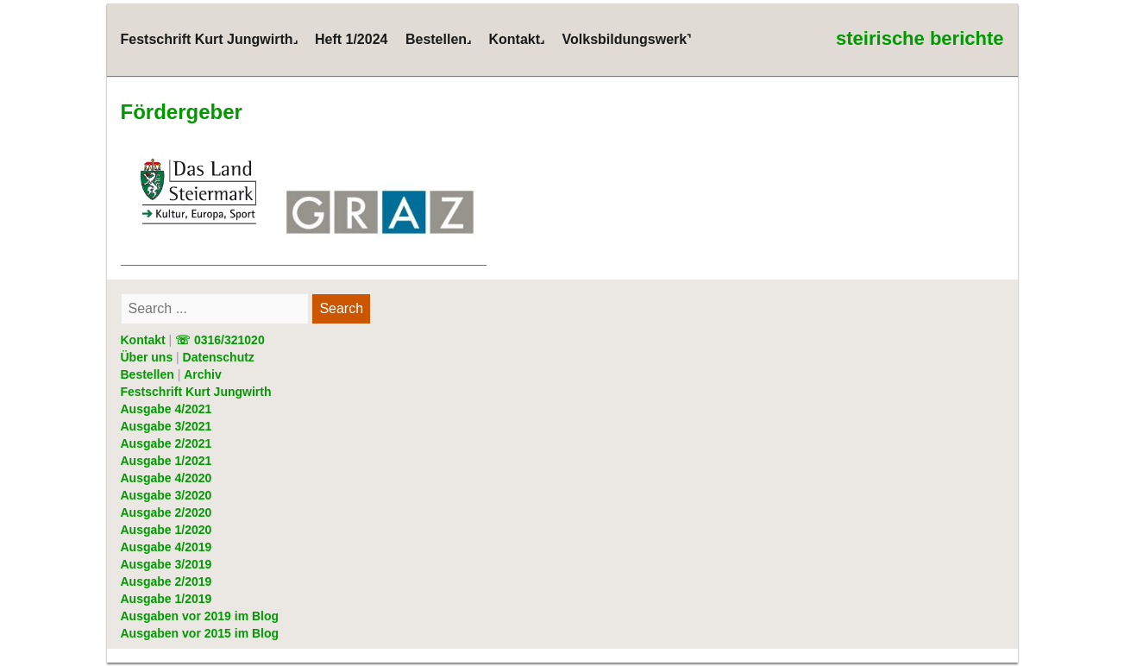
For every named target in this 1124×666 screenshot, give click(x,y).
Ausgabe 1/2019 (166, 599)
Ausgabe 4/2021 (166, 409)
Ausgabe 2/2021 (166, 443)
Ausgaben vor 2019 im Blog (200, 616)
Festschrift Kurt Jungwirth (196, 392)
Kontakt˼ (517, 39)
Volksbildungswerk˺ (627, 39)
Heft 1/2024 (351, 39)
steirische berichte (919, 38)
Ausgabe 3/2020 (166, 495)
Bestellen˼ (438, 39)
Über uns (147, 357)
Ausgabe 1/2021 (166, 461)
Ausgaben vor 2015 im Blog (200, 633)
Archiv (203, 374)
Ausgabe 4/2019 (166, 547)
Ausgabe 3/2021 (166, 426)
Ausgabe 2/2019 (166, 581)
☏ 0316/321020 (220, 340)
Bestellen (147, 374)
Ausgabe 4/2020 (166, 478)
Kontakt (143, 340)
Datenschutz (218, 357)
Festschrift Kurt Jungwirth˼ (209, 39)
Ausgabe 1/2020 (166, 530)
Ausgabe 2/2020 (166, 512)
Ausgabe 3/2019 (166, 564)
